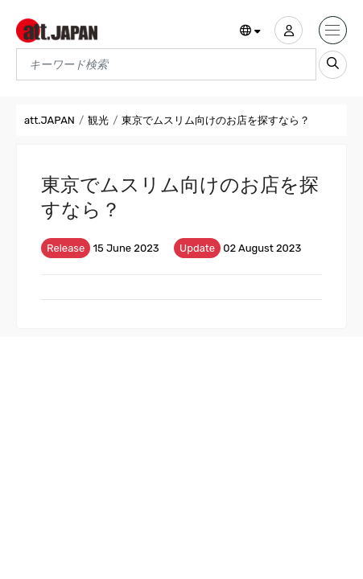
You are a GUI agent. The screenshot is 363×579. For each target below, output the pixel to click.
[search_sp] (333, 65)
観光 (98, 120)
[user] (288, 30)
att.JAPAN (49, 120)
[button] (251, 31)
